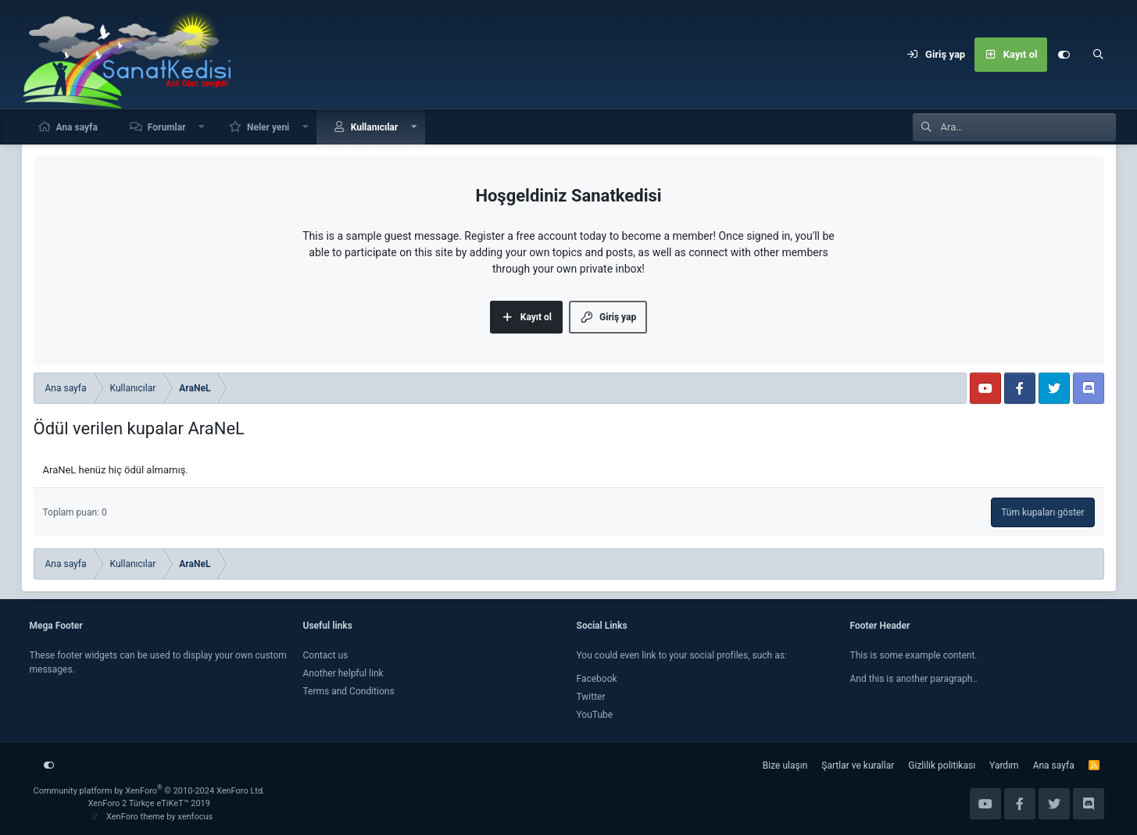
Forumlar (167, 127)
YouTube (595, 714)
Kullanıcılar (375, 127)
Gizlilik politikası (941, 765)
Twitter (591, 696)
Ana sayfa (77, 127)
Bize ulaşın (785, 765)
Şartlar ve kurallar (857, 765)
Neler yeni (268, 127)
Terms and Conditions (349, 691)
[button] (202, 127)
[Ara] (1099, 54)
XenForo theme (135, 817)
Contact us (326, 655)
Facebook (597, 678)
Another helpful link (343, 673)
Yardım (1004, 765)
